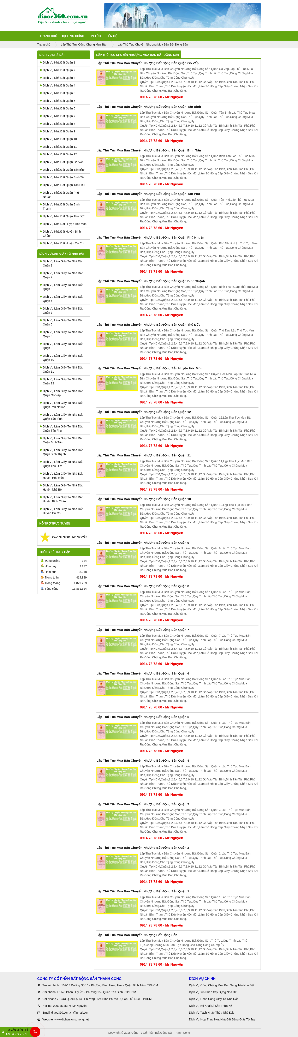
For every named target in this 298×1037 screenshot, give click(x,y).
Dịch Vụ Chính (73, 36)
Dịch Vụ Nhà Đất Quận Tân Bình (62, 169)
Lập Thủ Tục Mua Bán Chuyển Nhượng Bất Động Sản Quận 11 (143, 455)
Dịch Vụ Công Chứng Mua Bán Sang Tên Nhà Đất (221, 985)
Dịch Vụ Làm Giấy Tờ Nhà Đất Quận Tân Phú (61, 428)
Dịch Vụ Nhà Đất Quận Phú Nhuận (59, 194)
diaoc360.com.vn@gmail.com (70, 1012)
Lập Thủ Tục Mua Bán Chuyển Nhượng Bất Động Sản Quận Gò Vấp (147, 63)
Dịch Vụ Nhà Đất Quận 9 (57, 131)
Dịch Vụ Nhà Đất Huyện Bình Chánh (60, 233)
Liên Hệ (111, 36)
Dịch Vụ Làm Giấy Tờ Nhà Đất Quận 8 (61, 334)
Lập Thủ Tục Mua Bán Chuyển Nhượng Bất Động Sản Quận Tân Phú (148, 194)
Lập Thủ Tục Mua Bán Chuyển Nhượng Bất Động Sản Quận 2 (142, 847)
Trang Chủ (48, 36)
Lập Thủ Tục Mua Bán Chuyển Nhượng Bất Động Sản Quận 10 (143, 499)
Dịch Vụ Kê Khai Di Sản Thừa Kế (210, 1005)
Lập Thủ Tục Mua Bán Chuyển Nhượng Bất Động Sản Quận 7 (142, 629)
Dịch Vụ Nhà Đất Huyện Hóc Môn (63, 224)
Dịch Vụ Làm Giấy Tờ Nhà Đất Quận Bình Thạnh (61, 452)
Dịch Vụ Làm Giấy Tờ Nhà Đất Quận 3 (61, 287)
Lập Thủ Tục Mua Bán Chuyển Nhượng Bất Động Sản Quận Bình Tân (148, 150)
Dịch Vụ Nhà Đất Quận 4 (57, 85)
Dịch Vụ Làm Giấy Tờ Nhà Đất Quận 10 (61, 357)
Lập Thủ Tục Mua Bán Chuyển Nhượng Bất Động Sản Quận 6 (142, 673)
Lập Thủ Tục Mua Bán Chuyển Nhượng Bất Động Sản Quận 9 (142, 542)
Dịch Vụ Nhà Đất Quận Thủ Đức (62, 216)
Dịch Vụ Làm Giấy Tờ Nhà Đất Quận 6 (61, 322)
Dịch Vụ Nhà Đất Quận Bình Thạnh (60, 206)
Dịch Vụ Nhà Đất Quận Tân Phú (62, 185)
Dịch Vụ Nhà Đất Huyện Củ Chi (62, 243)
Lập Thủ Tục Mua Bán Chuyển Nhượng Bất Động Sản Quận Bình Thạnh (150, 281)
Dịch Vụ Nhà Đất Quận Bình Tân (62, 177)
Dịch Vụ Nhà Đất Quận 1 (57, 62)
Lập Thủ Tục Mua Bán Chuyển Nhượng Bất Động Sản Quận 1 (142, 891)
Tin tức (95, 36)
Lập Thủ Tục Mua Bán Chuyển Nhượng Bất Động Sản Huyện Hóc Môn (149, 368)
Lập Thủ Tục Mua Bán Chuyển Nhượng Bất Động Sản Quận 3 (142, 804)
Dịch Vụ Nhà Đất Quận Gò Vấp (62, 162)
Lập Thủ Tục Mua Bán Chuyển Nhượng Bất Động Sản (136, 935)
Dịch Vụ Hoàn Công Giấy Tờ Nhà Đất (213, 999)
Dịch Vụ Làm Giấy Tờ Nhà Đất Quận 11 (61, 369)
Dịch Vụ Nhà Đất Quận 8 (57, 123)
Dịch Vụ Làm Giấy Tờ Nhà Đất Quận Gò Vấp (61, 393)
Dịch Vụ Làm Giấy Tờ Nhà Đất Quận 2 (61, 275)
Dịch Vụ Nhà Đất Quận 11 (58, 146)
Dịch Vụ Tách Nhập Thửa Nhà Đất (211, 1012)
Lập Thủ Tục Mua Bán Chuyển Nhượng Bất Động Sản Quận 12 (143, 412)
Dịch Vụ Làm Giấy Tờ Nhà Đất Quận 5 (61, 310)
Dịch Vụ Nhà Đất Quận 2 (57, 70)
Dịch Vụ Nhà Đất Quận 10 (58, 139)
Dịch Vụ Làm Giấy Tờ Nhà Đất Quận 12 (61, 381)
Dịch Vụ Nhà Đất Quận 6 (57, 108)
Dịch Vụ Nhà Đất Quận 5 (57, 93)
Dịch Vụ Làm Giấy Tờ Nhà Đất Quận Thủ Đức (61, 464)
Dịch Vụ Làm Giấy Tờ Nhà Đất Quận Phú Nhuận (61, 405)
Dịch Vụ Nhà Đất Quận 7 (57, 116)
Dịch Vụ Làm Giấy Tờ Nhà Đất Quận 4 (61, 298)
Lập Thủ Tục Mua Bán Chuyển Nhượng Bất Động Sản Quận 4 (142, 760)
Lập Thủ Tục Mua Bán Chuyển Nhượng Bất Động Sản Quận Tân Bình (148, 106)
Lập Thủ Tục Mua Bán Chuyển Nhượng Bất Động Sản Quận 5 (142, 717)
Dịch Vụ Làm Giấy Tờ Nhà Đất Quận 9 (61, 346)
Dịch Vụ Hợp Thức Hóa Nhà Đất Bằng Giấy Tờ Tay (222, 1019)
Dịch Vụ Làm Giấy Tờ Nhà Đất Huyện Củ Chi (61, 511)
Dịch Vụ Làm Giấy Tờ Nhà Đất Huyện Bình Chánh (61, 499)
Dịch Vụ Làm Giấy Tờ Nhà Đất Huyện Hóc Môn (61, 475)
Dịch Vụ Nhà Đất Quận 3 (57, 77)
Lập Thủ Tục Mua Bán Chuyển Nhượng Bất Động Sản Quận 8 (142, 586)
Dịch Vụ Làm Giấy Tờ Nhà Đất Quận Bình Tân (61, 440)
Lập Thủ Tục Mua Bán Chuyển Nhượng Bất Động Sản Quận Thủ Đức (148, 324)
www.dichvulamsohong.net (71, 1019)
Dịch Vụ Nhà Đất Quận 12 (58, 154)
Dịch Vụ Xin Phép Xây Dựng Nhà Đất (213, 992)
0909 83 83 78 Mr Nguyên (70, 1005)
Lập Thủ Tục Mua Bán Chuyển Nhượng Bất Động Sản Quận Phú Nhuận (150, 237)
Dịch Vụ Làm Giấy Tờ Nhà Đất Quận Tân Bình (61, 416)
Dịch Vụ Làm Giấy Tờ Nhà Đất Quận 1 (61, 263)
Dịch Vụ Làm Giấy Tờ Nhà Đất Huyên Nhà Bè (61, 487)
